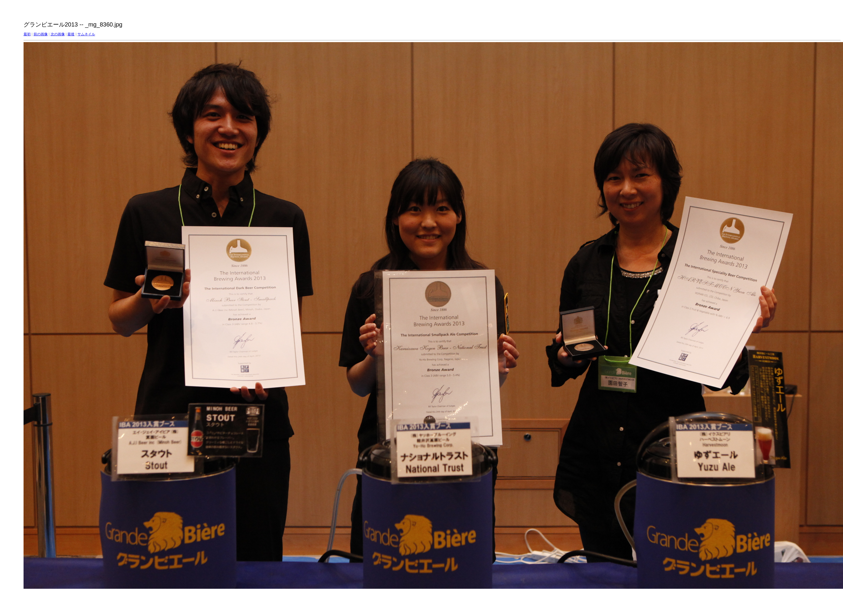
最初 (27, 34)
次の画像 (58, 34)
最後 (70, 34)
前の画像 (41, 34)
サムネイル (86, 34)
